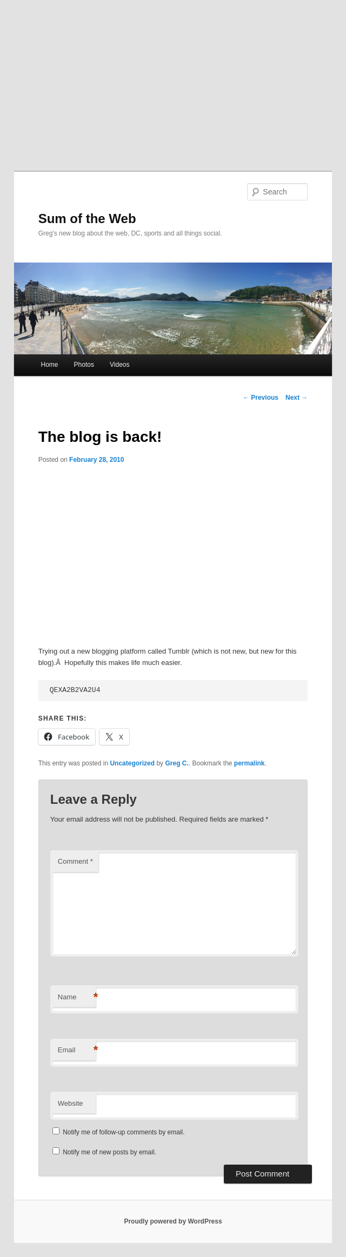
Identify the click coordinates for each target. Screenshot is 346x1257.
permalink (249, 763)
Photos (84, 364)
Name (77, 997)
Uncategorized (132, 763)
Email (77, 1050)
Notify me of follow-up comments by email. (123, 1132)
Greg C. (176, 763)
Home (49, 364)
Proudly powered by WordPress (173, 1221)
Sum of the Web (87, 218)
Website (70, 1103)
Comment (75, 861)
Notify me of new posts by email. (109, 1152)
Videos (119, 364)
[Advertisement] (173, 81)
